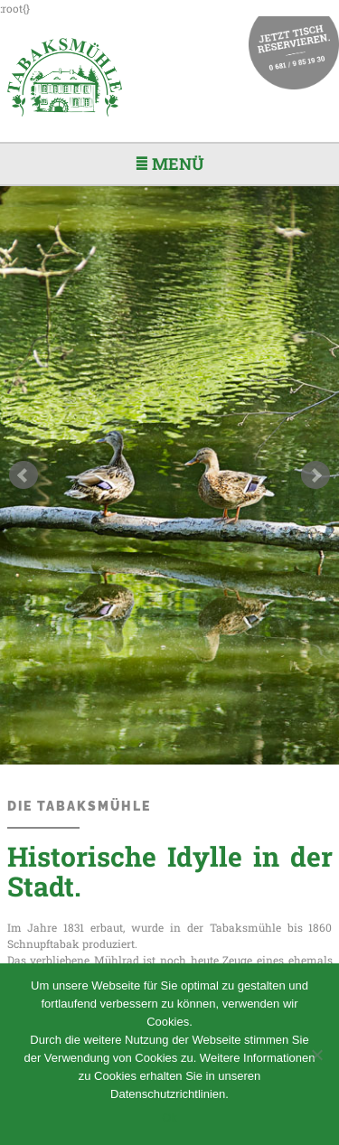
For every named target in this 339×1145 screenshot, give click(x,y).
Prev (23, 475)
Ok (169, 1117)
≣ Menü (169, 163)
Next (315, 475)
